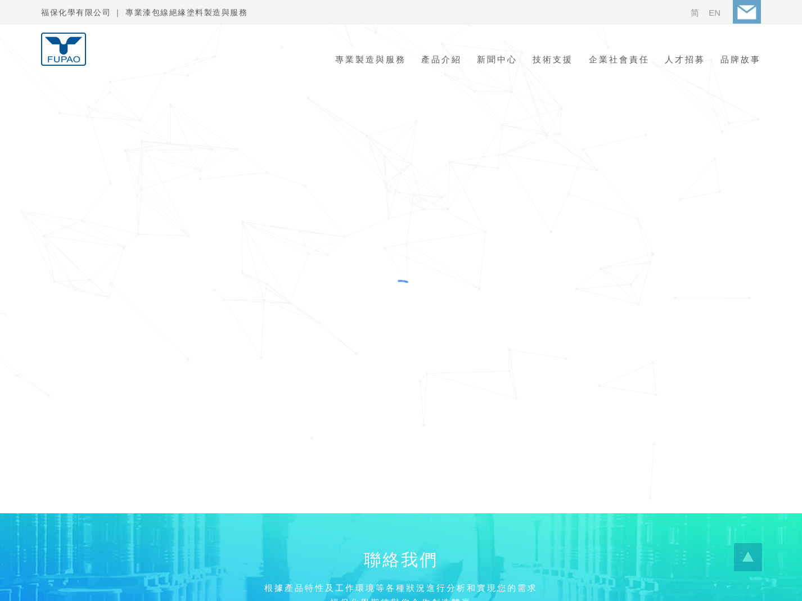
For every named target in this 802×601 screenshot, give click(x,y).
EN (714, 12)
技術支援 (553, 59)
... (748, 557)
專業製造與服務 (370, 59)
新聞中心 (497, 59)
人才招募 (685, 59)
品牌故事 (740, 59)
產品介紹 (441, 59)
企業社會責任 (619, 59)
